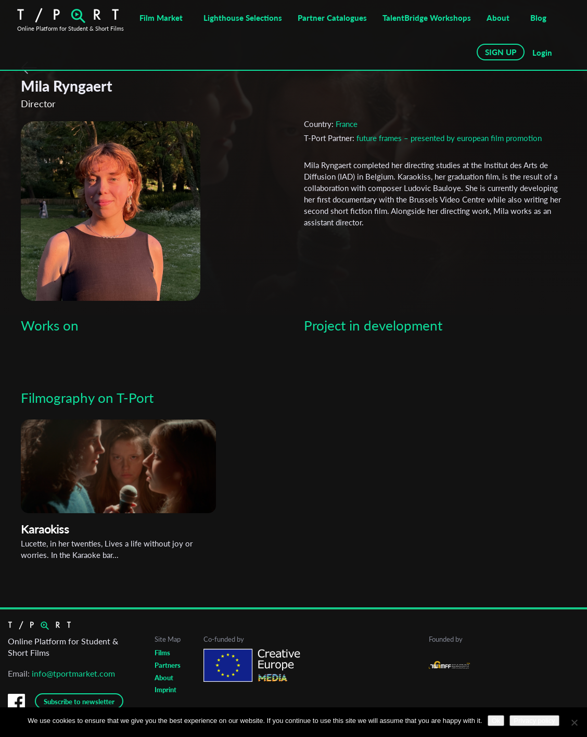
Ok (496, 721)
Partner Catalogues (332, 17)
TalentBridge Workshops (426, 17)
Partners (168, 665)
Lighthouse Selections (242, 17)
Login (542, 52)
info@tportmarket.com (73, 673)
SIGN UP (500, 52)
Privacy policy (534, 721)
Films (162, 653)
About (498, 17)
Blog (538, 17)
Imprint (165, 689)
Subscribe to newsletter (79, 701)
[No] (574, 722)
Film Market (161, 17)
